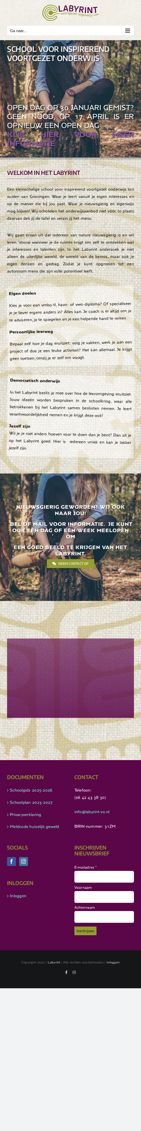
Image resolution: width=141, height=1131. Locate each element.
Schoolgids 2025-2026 (31, 790)
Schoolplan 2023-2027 (31, 802)
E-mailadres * (85, 867)
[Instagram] (23, 861)
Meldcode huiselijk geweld (34, 826)
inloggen (113, 962)
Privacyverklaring (25, 814)
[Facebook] (11, 861)
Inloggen (18, 895)
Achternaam (84, 907)
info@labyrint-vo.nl (92, 811)
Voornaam (83, 887)
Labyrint (54, 962)
